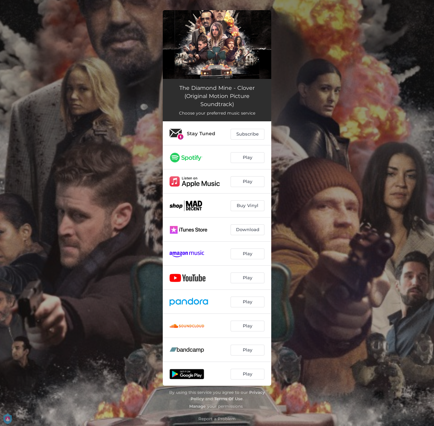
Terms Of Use (228, 398)
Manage (197, 406)
